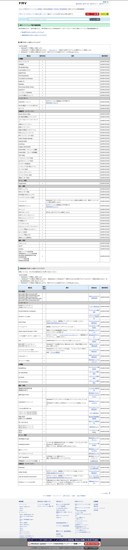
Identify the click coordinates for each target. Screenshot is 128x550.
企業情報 (96, 501)
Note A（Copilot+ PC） (25, 506)
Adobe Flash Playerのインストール (56, 323)
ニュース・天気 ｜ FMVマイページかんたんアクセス (83, 514)
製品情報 (79, 4)
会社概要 (96, 504)
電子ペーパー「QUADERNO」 (64, 531)
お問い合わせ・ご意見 (69, 496)
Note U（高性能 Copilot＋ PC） (27, 514)
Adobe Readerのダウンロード (55, 473)
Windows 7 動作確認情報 (60, 9)
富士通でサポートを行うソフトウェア (33, 32)
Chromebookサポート (62, 523)
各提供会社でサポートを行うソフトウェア (34, 35)
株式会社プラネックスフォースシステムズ (94, 394)
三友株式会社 (94, 461)
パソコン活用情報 (37, 9)
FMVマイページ (105, 4)
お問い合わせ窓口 (60, 510)
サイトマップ (57, 496)
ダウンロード (53, 50)
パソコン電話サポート (80, 530)
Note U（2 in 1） (24, 526)
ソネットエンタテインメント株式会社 (94, 316)
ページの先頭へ (105, 493)
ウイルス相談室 (55, 352)
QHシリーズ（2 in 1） (25, 531)
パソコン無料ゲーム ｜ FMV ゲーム (80, 518)
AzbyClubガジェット (52, 206)
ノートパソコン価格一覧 (44, 504)
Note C (21, 528)
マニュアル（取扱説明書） (63, 526)
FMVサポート (95, 4)
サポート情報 (59, 536)
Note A (21, 508)
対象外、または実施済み (91, 548)
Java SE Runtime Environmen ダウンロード (59, 477)
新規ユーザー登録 (91, 14)
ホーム (21, 9)
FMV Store (86, 4)
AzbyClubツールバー (52, 103)
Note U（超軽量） (24, 522)
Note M (21, 530)
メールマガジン (79, 523)
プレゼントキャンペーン (81, 521)
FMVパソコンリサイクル (62, 515)
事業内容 (96, 506)
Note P (21, 510)
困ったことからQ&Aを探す (63, 504)
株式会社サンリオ (94, 453)
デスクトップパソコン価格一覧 (45, 506)
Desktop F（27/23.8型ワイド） (27, 536)
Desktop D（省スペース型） (26, 537)
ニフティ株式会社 (94, 306)
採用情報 (96, 510)
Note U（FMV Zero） (25, 524)
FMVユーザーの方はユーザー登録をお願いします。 (33, 14)
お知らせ (58, 517)
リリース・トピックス (99, 508)
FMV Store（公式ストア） (44, 501)
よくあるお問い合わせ (62, 508)
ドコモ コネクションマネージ (68, 335)
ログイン (103, 14)
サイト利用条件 (47, 496)
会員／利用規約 (81, 496)
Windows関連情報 (47, 9)
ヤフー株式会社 (94, 413)
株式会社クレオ (94, 427)
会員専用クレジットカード (81, 525)
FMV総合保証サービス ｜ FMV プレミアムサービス (82, 527)
